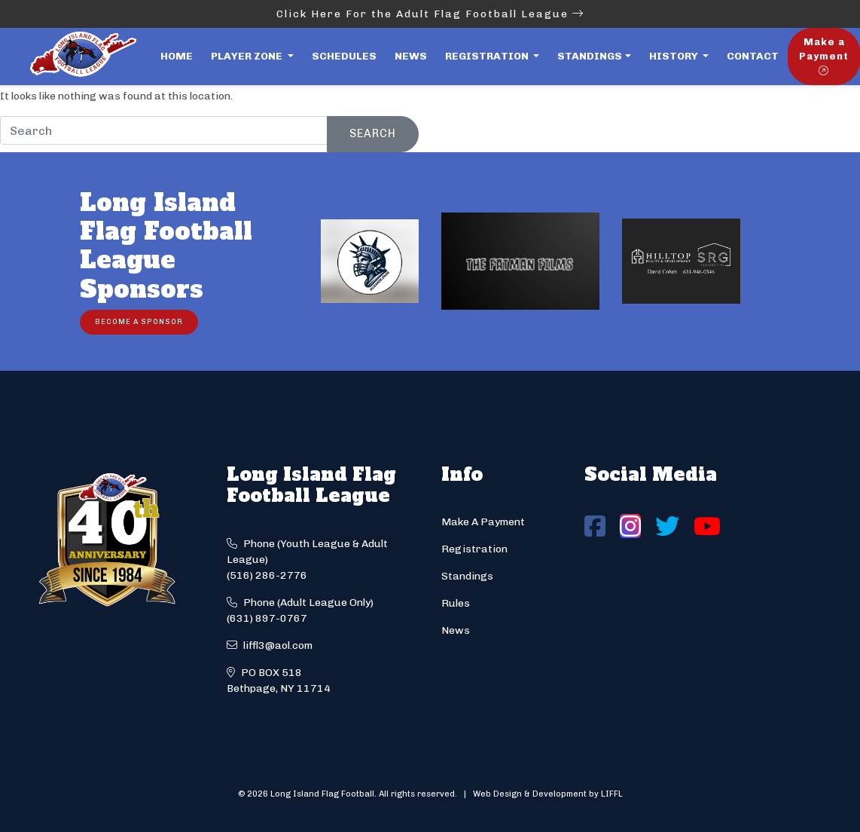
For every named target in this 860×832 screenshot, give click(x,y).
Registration (474, 549)
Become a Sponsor (139, 321)
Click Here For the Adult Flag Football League (430, 14)
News (411, 56)
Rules (455, 603)
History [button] (674, 56)
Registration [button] (488, 56)
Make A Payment (483, 521)
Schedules (344, 56)
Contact (753, 56)
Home (176, 56)
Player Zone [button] (248, 56)
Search (372, 133)
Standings (589, 56)
